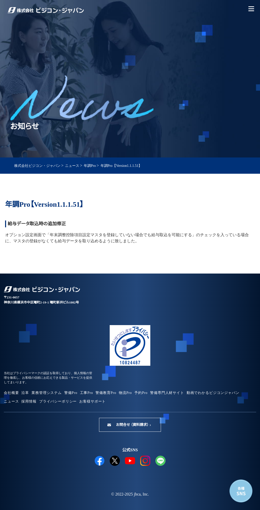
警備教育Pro (105, 393)
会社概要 (11, 393)
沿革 (25, 393)
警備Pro (70, 393)
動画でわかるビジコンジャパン (213, 393)
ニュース (11, 401)
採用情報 (28, 401)
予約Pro (141, 393)
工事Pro (86, 393)
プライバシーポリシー (58, 401)
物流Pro (125, 393)
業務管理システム (46, 393)
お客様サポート (92, 401)
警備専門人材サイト (167, 393)
